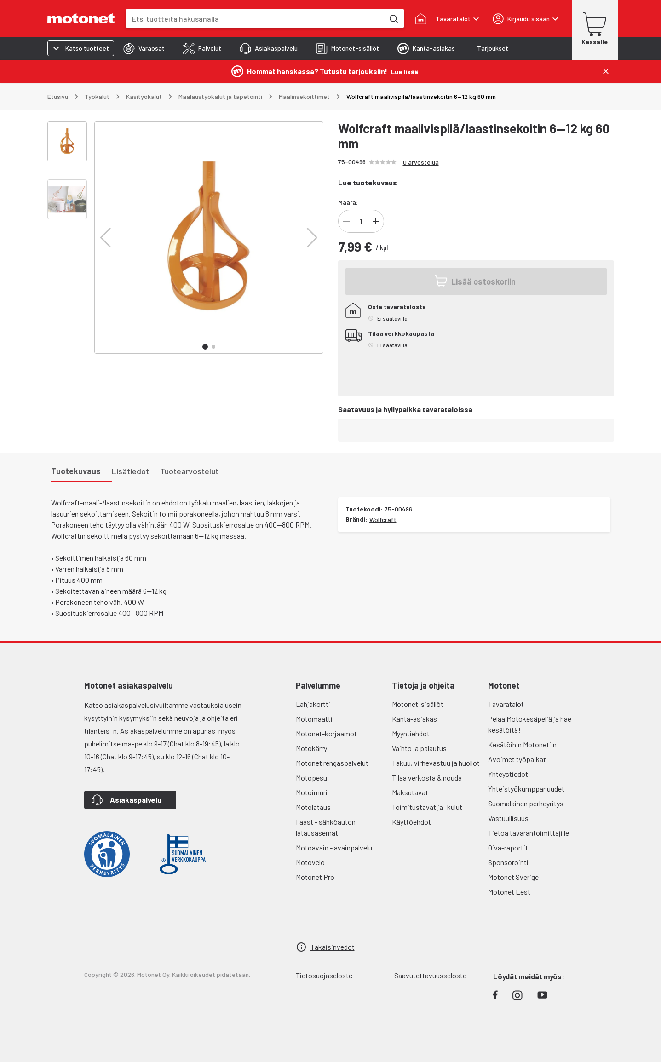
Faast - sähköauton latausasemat (326, 827)
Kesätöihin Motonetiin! (523, 744)
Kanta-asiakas (414, 718)
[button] (105, 238)
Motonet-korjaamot (326, 733)
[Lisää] (376, 221)
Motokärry (311, 748)
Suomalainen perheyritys (525, 803)
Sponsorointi (508, 862)
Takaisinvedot (332, 946)
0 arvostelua (421, 162)
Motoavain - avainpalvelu (334, 847)
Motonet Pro (315, 877)
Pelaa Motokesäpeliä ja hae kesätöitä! (529, 724)
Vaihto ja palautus (419, 748)
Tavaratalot (506, 704)
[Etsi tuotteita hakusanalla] (393, 18)
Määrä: (348, 202)
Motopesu (311, 777)
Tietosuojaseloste (324, 975)
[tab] (144, 48)
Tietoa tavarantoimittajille (528, 832)
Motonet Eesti (510, 891)
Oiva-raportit (508, 847)
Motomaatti (314, 718)
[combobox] (255, 18)
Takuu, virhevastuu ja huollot (436, 762)
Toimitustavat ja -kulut (427, 807)
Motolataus (313, 807)
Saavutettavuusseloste (430, 975)
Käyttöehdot (411, 821)
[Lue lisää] (404, 71)
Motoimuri (312, 792)
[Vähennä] (346, 221)
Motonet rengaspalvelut (332, 762)
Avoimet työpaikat (517, 759)
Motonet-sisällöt (417, 704)
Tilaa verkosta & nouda (427, 777)
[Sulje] (606, 71)
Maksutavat (410, 792)
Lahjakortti (313, 704)
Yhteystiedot (508, 773)
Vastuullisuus (508, 818)
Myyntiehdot (411, 733)
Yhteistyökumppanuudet (526, 788)
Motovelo (310, 862)
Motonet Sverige (513, 877)
